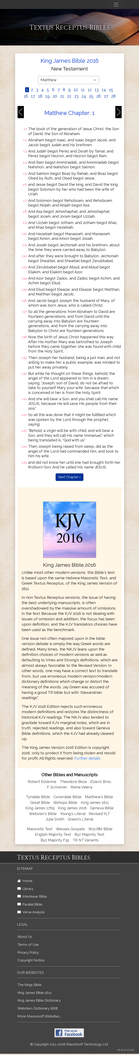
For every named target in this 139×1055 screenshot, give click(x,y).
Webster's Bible (43, 814)
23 (76, 96)
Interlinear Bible (32, 896)
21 (62, 96)
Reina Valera (81, 787)
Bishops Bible (65, 802)
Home (24, 881)
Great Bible (40, 802)
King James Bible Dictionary (39, 1000)
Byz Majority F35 (55, 840)
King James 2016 (72, 808)
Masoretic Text (39, 829)
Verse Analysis (31, 912)
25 (91, 96)
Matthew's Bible (99, 797)
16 (26, 96)
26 (98, 96)
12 (90, 89)
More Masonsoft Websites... (39, 1016)
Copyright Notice (30, 960)
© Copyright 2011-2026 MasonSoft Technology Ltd (69, 1044)
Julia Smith (55, 819)
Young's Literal (73, 814)
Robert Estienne (42, 781)
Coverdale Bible (67, 797)
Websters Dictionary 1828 (37, 1008)
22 (69, 96)
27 (106, 96)
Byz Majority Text (89, 834)
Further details (87, 758)
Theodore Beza (73, 781)
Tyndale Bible (38, 797)
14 (104, 89)
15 (111, 89)
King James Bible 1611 (34, 993)
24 (83, 96)
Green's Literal (80, 819)
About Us (24, 937)
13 (97, 89)
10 (76, 89)
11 (83, 89)
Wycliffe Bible (100, 829)
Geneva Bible (102, 808)
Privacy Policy (28, 952)
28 (113, 96)
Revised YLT (99, 814)
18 (40, 96)
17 (33, 96)
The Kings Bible (29, 985)
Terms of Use (28, 945)
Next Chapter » (69, 477)
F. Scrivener (57, 787)
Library (25, 889)
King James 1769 (40, 808)
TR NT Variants (86, 840)
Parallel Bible (29, 904)
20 (55, 96)
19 (47, 96)
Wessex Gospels (70, 829)
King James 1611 (95, 802)
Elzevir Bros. (100, 781)
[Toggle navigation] (116, 5)
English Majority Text (53, 834)
